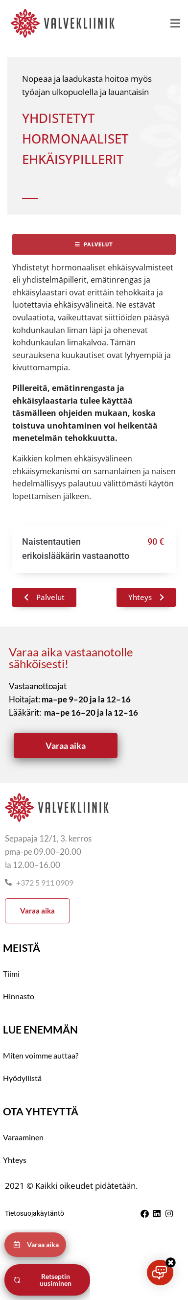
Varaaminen (23, 1137)
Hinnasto (18, 996)
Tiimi (11, 973)
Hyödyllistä (22, 1078)
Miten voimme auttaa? (40, 1055)
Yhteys (14, 1159)
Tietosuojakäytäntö (34, 1213)
